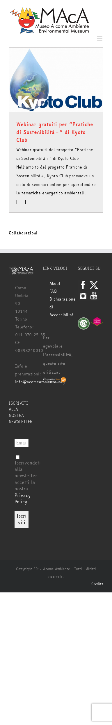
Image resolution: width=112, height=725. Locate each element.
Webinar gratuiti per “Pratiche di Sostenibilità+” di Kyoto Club (54, 132)
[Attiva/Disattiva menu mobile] (100, 38)
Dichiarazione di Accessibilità (59, 307)
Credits (97, 584)
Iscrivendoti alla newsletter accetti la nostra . (28, 480)
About (55, 284)
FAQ (53, 291)
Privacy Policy (23, 498)
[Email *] (22, 443)
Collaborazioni (23, 233)
